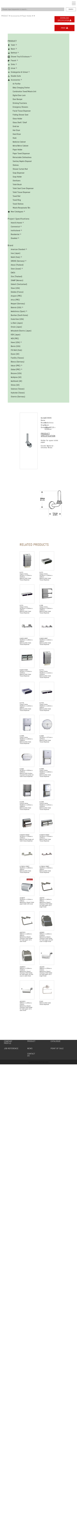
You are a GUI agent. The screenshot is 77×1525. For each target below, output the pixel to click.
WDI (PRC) (15, 338)
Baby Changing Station (21, 87)
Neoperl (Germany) (18, 303)
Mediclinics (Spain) (18, 311)
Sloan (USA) (15, 288)
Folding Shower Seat (20, 114)
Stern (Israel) (16, 268)
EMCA (13, 272)
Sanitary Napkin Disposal (22, 161)
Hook (15, 138)
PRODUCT (5, 15)
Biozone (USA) (16, 373)
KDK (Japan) (15, 334)
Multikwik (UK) (16, 381)
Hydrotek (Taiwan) (18, 392)
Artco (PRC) (15, 299)
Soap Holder (17, 176)
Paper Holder (27, 15)
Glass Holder (17, 118)
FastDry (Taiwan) (17, 357)
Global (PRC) (16, 369)
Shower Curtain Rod (20, 169)
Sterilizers (16, 180)
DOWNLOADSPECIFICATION (64, 19)
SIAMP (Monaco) (17, 280)
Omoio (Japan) (16, 327)
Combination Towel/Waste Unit (24, 91)
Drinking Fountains (20, 103)
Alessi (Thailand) (17, 265)
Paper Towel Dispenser (21, 153)
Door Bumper (17, 99)
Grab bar (16, 126)
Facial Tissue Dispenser (22, 111)
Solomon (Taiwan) (17, 389)
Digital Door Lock (19, 95)
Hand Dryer (17, 134)
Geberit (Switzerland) (19, 284)
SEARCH (70, 9)
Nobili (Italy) (16, 257)
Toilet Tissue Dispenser (21, 192)
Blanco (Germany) (17, 361)
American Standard (18, 249)
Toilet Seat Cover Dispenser (23, 188)
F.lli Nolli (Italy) (16, 350)
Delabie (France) (17, 292)
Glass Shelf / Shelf (20, 122)
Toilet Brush (17, 184)
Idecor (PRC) (16, 365)
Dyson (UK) (15, 354)
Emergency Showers (20, 107)
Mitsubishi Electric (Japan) (21, 330)
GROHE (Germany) (18, 261)
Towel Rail (16, 196)
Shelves (16, 165)
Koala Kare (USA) (17, 319)
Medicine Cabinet (19, 141)
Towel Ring (17, 200)
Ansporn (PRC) (16, 295)
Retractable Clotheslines (22, 157)
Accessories (15, 15)
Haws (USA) (15, 342)
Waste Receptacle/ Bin (21, 207)
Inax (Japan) (15, 253)
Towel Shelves (18, 203)
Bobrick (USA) (16, 307)
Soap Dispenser (18, 173)
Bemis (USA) (15, 346)
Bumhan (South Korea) (19, 315)
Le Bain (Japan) (17, 323)
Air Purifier (17, 83)
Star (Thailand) (16, 276)
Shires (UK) (15, 385)
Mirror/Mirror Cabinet (20, 145)
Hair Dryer (16, 130)
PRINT (64, 28)
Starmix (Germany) (18, 396)
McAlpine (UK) (16, 377)
